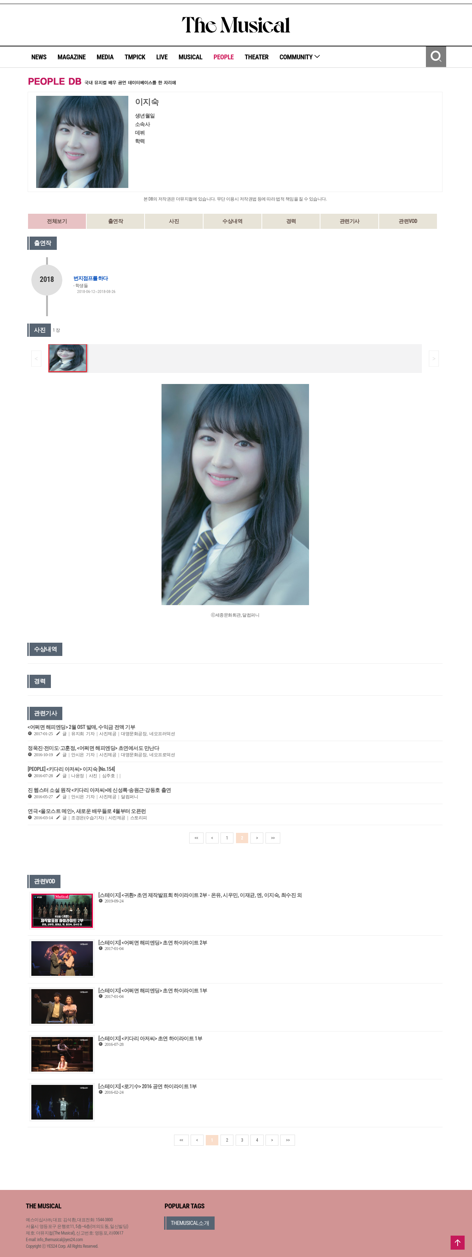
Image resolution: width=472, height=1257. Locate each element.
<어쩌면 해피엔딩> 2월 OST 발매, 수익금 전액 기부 (81, 727)
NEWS (38, 57)
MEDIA (105, 57)
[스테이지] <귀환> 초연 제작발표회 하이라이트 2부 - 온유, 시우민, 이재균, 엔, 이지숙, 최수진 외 (200, 895)
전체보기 (57, 221)
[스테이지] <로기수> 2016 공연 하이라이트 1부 (147, 1086)
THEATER (256, 57)
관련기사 (350, 221)
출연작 (115, 221)
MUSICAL (190, 57)
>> (273, 838)
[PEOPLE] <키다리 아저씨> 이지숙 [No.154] (71, 769)
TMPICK (135, 57)
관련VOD (408, 221)
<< (196, 838)
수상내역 (232, 221)
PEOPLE (224, 57)
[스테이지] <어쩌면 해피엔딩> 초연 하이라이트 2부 (152, 943)
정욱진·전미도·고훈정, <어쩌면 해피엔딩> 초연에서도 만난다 (93, 748)
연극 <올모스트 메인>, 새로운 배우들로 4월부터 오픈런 (87, 811)
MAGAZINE (72, 57)
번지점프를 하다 (90, 278)
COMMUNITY (300, 57)
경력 (291, 221)
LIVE (162, 57)
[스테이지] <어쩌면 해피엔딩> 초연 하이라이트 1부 (152, 991)
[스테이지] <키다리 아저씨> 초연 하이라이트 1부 (150, 1038)
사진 (174, 221)
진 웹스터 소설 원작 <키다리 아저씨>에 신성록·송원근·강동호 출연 (99, 790)
